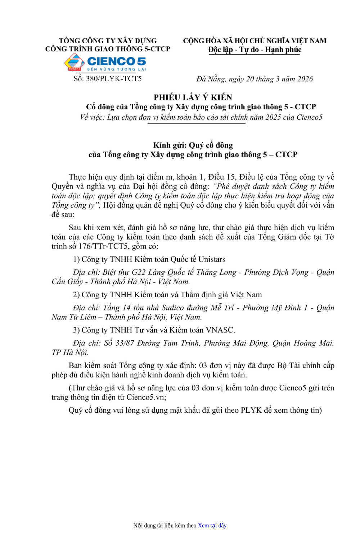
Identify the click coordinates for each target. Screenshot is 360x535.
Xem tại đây (212, 525)
